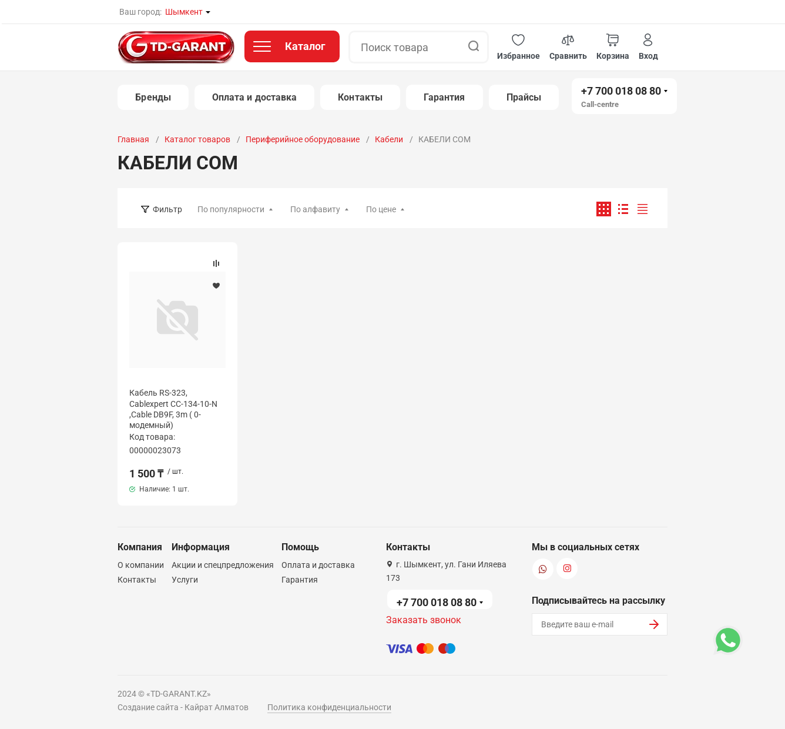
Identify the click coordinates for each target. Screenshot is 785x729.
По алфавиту (315, 209)
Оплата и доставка (254, 97)
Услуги (185, 579)
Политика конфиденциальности (329, 707)
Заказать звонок (423, 620)
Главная (133, 139)
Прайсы (523, 97)
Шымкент (184, 11)
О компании (141, 565)
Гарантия (444, 97)
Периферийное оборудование (303, 139)
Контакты (360, 97)
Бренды (152, 97)
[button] (518, 47)
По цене (381, 209)
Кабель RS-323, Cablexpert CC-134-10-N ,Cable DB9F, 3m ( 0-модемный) (173, 409)
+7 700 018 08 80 (621, 91)
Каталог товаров (197, 139)
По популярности (230, 209)
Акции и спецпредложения (223, 565)
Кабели (389, 139)
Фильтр (167, 209)
